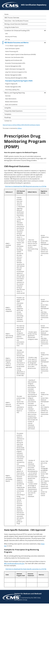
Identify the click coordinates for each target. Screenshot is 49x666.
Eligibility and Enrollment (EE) (13, 60)
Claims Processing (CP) (11, 51)
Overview (7, 96)
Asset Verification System (12, 48)
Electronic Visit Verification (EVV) (14, 57)
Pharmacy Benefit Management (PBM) (16, 78)
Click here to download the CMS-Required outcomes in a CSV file (25, 186)
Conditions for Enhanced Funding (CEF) (17, 30)
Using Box (7, 108)
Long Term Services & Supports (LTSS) (16, 72)
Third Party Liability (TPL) (12, 89)
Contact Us (8, 121)
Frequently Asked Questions (13, 111)
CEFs (6, 33)
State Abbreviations (10, 99)
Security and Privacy (11, 36)
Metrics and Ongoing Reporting (14, 93)
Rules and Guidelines (11, 104)
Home (6, 14)
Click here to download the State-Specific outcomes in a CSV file (25, 569)
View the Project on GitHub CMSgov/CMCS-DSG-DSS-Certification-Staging (21, 125)
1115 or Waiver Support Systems (14, 45)
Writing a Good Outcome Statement (16, 24)
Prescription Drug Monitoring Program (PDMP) (19, 81)
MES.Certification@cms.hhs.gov (14, 563)
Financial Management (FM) (13, 66)
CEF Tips (7, 39)
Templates (7, 114)
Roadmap (7, 117)
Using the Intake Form (11, 27)
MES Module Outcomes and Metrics (16, 43)
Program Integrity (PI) (11, 84)
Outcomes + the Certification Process (16, 21)
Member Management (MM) (13, 75)
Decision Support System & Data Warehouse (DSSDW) (20, 54)
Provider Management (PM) (13, 87)
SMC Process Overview (11, 18)
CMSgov (20, 128)
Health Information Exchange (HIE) (15, 69)
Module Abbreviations (11, 101)
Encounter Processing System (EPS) (15, 63)
